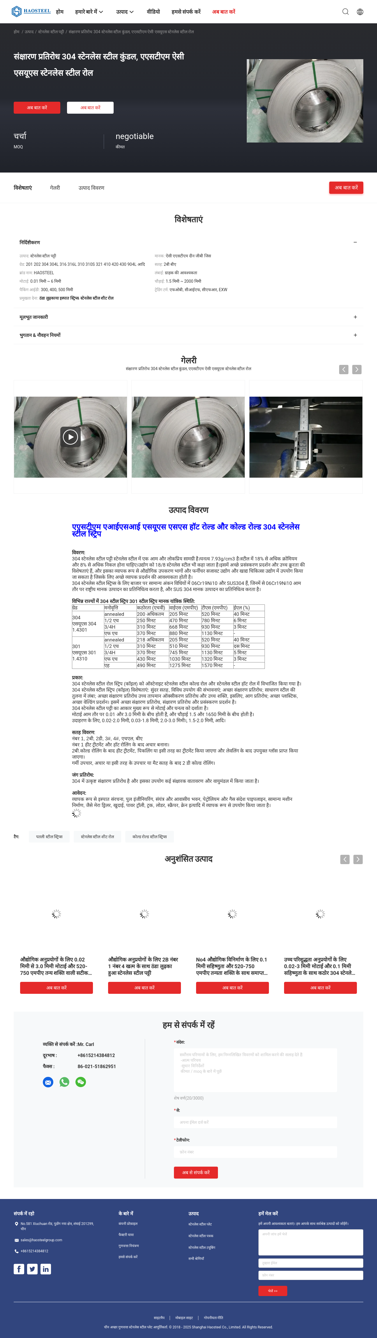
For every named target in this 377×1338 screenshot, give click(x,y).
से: (178, 1110)
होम (16, 31)
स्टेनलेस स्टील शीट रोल (97, 836)
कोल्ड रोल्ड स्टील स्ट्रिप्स (150, 836)
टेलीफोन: (183, 1140)
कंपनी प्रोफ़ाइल (128, 1224)
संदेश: (180, 1042)
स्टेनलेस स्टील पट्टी (51, 31)
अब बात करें (37, 107)
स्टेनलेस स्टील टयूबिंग (201, 1248)
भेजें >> (273, 1291)
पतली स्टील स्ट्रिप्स (49, 836)
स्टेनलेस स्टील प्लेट (200, 1224)
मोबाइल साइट (184, 1318)
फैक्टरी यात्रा (126, 1235)
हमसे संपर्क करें (128, 1257)
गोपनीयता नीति (213, 1318)
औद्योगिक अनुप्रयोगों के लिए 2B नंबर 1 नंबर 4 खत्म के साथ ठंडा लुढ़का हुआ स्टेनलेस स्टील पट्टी (143, 966)
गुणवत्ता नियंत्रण (129, 1246)
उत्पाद (29, 31)
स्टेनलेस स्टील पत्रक (200, 1236)
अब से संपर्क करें (196, 1172)
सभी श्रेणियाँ (196, 1259)
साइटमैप (159, 1318)
